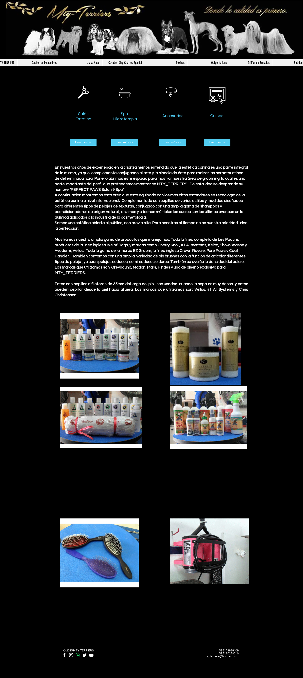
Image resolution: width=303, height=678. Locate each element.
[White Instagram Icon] (71, 655)
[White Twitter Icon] (84, 655)
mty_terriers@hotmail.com (221, 656)
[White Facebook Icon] (64, 655)
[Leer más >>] (83, 142)
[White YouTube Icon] (91, 655)
